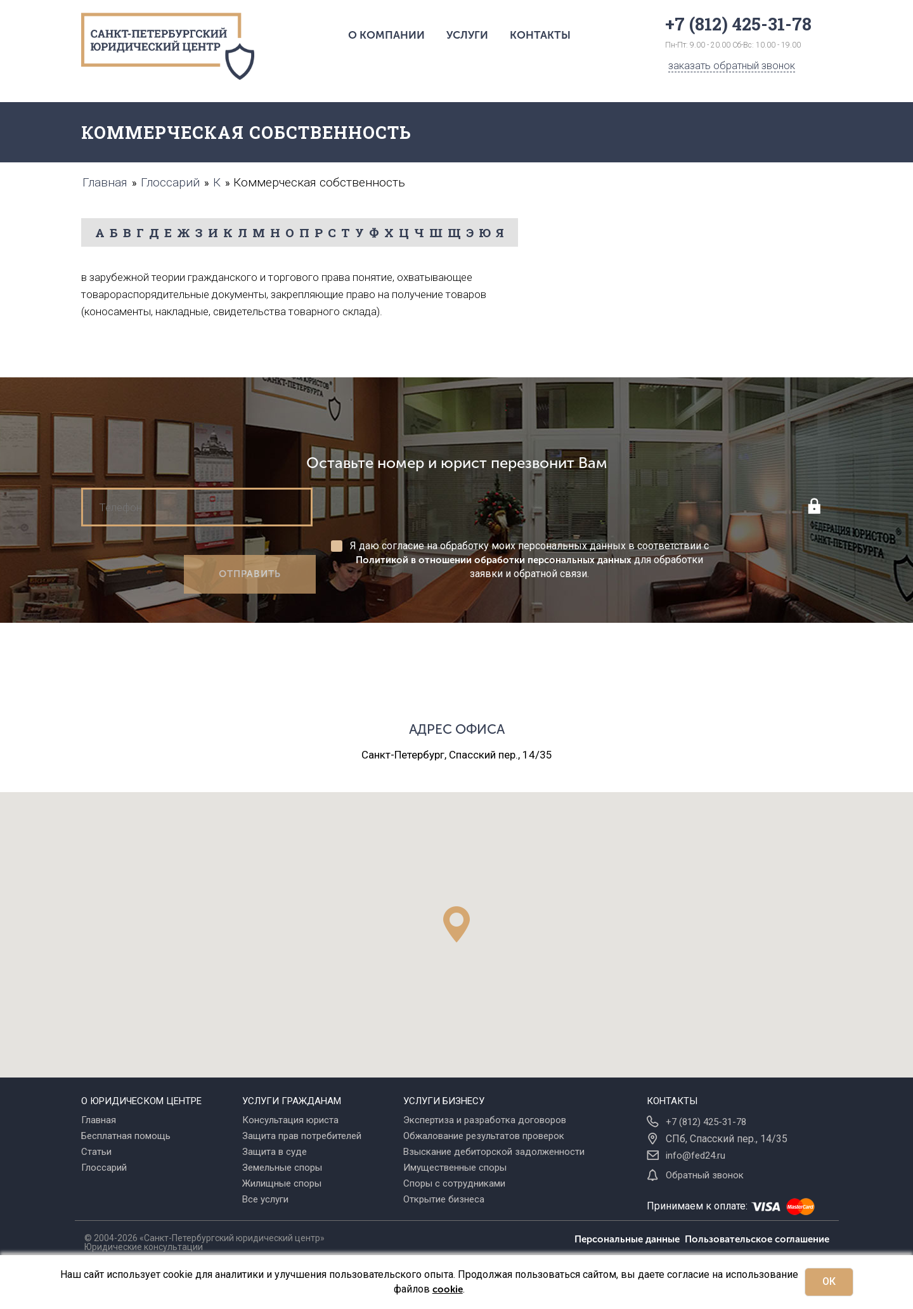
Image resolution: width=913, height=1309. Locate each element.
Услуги (467, 35)
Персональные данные (629, 1239)
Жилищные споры (281, 1183)
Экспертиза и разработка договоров (484, 1120)
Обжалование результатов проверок (483, 1136)
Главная (98, 1120)
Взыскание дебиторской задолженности (494, 1151)
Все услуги (265, 1199)
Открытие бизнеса (443, 1199)
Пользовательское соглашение (757, 1239)
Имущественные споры (455, 1167)
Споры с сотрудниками (454, 1183)
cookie (447, 1289)
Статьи (96, 1151)
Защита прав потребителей (301, 1136)
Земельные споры (282, 1167)
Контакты (540, 35)
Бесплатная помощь (126, 1136)
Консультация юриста (290, 1120)
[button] (456, 924)
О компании (386, 35)
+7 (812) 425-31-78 (706, 1122)
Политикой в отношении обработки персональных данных (493, 560)
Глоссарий (104, 1167)
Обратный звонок (705, 1175)
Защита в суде (274, 1151)
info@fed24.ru (695, 1155)
